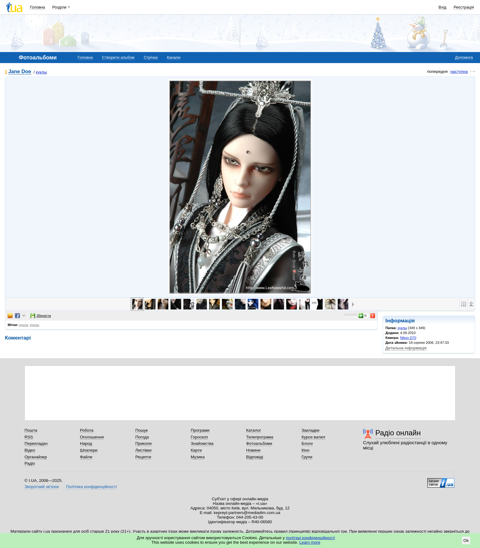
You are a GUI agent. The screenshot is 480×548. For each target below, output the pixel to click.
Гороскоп (199, 437)
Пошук (141, 430)
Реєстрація (464, 7)
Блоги (307, 443)
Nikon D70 (408, 338)
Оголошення (92, 437)
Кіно (305, 450)
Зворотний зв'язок (41, 486)
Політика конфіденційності (91, 486)
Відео (29, 450)
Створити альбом (118, 57)
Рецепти (143, 457)
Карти (196, 450)
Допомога (464, 57)
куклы (41, 72)
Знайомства (202, 443)
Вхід (443, 7)
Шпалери (88, 450)
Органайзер (35, 457)
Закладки (310, 430)
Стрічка (150, 57)
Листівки (143, 450)
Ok (466, 540)
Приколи (143, 443)
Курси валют (313, 437)
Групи (307, 457)
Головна (37, 7)
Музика (197, 457)
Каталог (253, 430)
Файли (86, 457)
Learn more (310, 542)
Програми (200, 430)
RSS (28, 437)
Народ (86, 443)
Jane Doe (19, 71)
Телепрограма (259, 437)
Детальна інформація (405, 348)
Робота (86, 430)
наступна (459, 71)
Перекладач (35, 443)
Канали (173, 57)
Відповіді (254, 457)
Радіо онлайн (398, 433)
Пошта (30, 430)
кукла (23, 325)
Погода (142, 437)
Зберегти (40, 315)
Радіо (29, 463)
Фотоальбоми (259, 443)
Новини (253, 450)
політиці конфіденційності (310, 537)
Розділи (59, 7)
